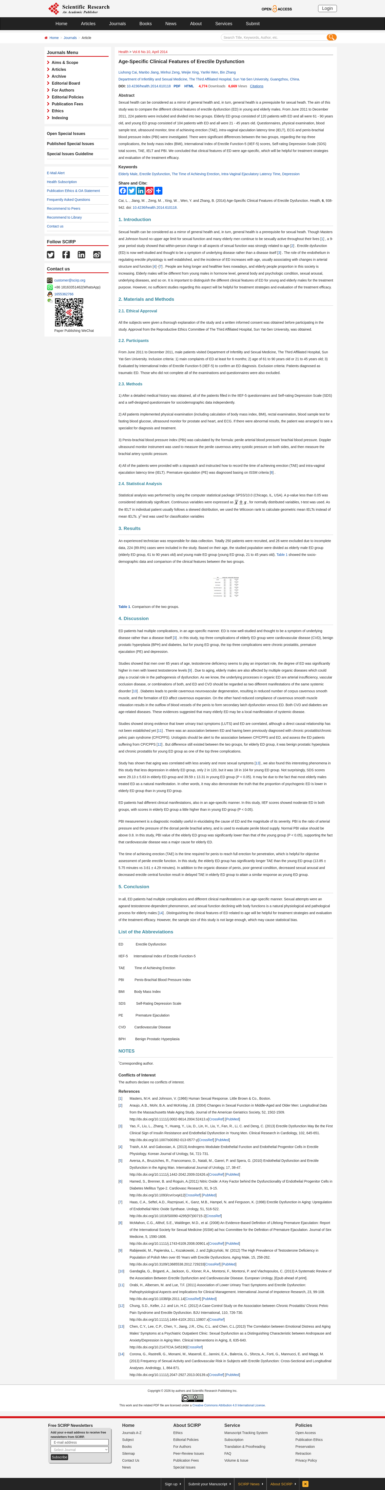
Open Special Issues (66, 134)
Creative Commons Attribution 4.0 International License (228, 1405)
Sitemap (128, 1453)
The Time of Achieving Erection (195, 174)
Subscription (233, 1440)
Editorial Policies (67, 97)
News (170, 23)
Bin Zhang (228, 72)
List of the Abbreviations (145, 931)
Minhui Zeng (169, 72)
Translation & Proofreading (244, 1447)
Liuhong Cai (127, 72)
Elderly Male (127, 174)
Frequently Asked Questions (68, 200)
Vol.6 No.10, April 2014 (149, 52)
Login (327, 8)
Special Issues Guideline (70, 154)
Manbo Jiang (149, 72)
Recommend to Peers (63, 208)
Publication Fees (66, 104)
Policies (303, 1425)
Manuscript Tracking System (246, 1433)
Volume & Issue (236, 1460)
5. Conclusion (133, 886)
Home (61, 23)
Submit (253, 23)
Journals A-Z (132, 1433)
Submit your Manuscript (207, 1484)
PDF (176, 86)
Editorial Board (65, 83)
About (196, 23)
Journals (117, 23)
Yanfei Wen (209, 72)
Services (223, 23)
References (129, 1091)
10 (135, 691)
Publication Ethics (309, 1440)
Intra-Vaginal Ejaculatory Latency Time (250, 174)
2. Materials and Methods (146, 299)
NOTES (126, 1051)
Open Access (305, 1433)
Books (145, 23)
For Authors (62, 90)
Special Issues (184, 1467)
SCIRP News (249, 1484)
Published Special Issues (70, 144)
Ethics (57, 111)
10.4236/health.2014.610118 (149, 86)
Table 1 (282, 555)
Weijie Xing (190, 72)
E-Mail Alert (56, 173)
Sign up (171, 1484)
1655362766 (64, 294)
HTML (189, 86)
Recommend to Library (64, 217)
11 (160, 731)
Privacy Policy (306, 1460)
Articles (88, 23)
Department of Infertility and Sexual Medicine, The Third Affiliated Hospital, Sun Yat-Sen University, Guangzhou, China (208, 79)
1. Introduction (134, 219)
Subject (128, 1440)
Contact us (55, 226)
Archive (58, 76)
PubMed (232, 1119)
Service (232, 1425)
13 (258, 763)
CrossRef (216, 1119)
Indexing (59, 118)
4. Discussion (133, 618)
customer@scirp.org (69, 280)
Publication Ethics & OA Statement (73, 191)
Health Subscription (62, 182)
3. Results (129, 528)
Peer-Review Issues (188, 1453)
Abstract (126, 95)
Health (123, 52)
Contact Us (130, 1460)
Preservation (305, 1447)
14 (161, 913)
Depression (291, 174)
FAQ (227, 1453)
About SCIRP (187, 1425)
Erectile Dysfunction (154, 174)
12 (159, 744)
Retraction (303, 1453)
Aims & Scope (64, 62)
